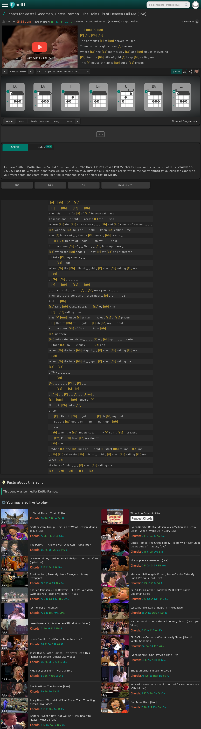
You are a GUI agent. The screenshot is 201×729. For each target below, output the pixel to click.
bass (69, 121)
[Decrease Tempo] (5, 71)
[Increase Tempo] (31, 71)
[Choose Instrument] (77, 121)
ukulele (33, 121)
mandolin (45, 121)
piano (21, 121)
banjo (57, 121)
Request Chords (141, 518)
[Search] (186, 4)
